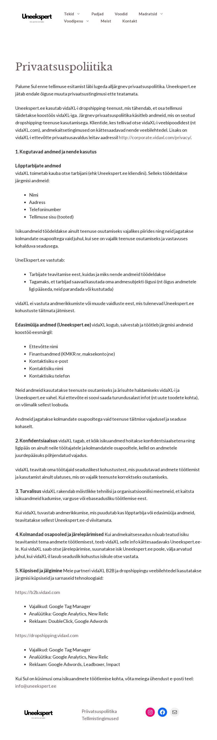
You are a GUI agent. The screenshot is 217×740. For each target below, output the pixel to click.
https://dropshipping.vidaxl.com (46, 635)
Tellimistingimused (100, 718)
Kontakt (129, 21)
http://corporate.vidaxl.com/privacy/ (155, 137)
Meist (106, 21)
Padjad (98, 13)
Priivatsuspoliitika (99, 711)
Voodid (121, 13)
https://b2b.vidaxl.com (37, 592)
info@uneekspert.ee (35, 686)
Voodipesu (79, 21)
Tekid (75, 13)
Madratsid (154, 13)
